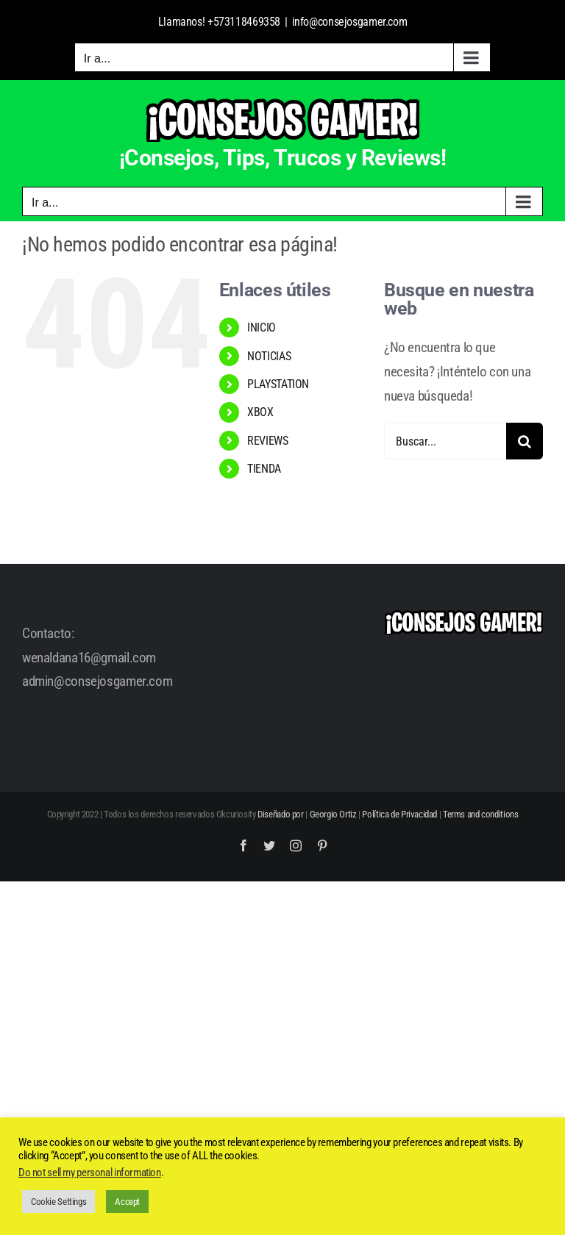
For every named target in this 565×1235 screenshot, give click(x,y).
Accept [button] (127, 1201)
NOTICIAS (269, 356)
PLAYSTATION (278, 384)
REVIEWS (267, 441)
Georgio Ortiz (333, 814)
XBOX (260, 412)
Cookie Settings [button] (58, 1201)
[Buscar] (524, 441)
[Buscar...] (445, 441)
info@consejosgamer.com (350, 22)
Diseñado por (280, 814)
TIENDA (264, 469)
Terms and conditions (480, 814)
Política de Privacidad (399, 814)
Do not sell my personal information (89, 1172)
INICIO (261, 327)
